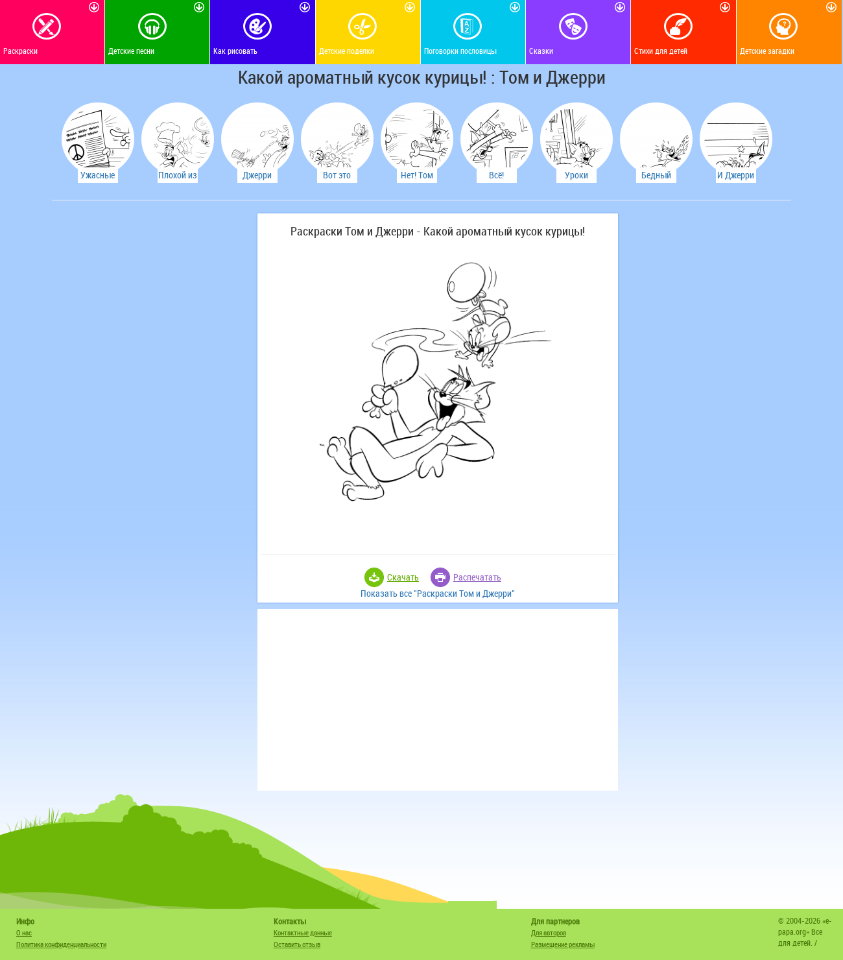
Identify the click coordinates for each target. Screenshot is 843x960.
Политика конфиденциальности (61, 944)
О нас (24, 932)
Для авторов (548, 932)
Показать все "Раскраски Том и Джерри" (438, 593)
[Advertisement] (152, 408)
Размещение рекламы (563, 944)
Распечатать (477, 577)
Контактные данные (303, 932)
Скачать (403, 577)
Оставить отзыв (297, 944)
